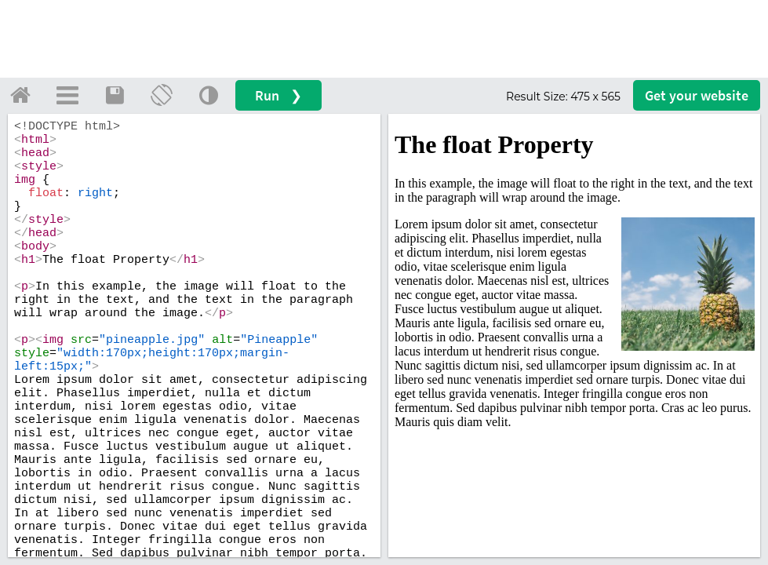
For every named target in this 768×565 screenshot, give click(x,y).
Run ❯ (278, 95)
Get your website (696, 95)
